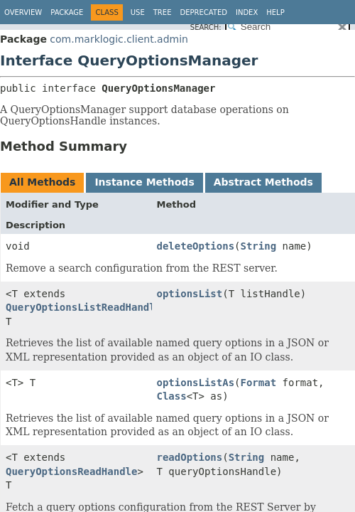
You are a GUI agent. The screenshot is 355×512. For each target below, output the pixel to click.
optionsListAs (196, 382)
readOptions (190, 457)
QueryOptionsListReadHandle (83, 307)
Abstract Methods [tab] (263, 182)
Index (247, 12)
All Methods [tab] (42, 182)
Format (259, 382)
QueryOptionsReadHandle (71, 471)
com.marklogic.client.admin (119, 39)
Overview (23, 12)
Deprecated (203, 12)
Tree (162, 12)
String (259, 246)
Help (275, 12)
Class (172, 396)
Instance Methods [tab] (144, 182)
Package (66, 12)
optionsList (190, 293)
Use (138, 12)
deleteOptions (196, 246)
